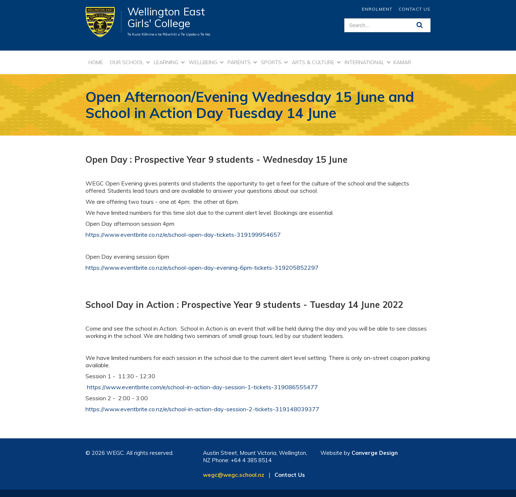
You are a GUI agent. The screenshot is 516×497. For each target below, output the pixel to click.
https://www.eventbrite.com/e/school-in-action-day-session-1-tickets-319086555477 (202, 387)
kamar (402, 62)
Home (95, 62)
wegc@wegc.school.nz (233, 474)
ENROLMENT (377, 9)
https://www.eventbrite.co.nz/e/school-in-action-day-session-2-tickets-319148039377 (202, 409)
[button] (129, 62)
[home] (104, 22)
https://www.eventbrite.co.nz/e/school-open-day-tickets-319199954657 (183, 234)
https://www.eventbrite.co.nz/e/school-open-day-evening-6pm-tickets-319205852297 (202, 267)
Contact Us (414, 9)
